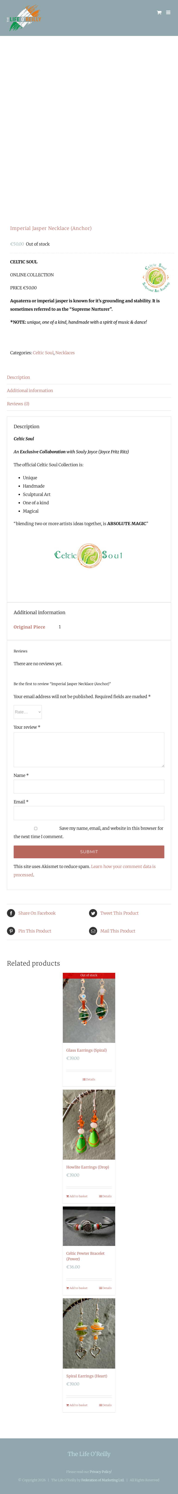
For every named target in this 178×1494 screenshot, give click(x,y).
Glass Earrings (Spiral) (86, 1050)
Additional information (30, 390)
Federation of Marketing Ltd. (102, 1480)
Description (18, 377)
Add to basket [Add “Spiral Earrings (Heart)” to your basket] (79, 1405)
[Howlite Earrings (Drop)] (89, 1125)
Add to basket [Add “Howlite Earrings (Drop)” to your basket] (79, 1196)
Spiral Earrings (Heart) (86, 1376)
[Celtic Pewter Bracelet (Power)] (89, 1226)
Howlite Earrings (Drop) (87, 1167)
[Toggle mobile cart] (159, 12)
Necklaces (65, 352)
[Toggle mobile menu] (168, 12)
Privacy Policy (100, 1472)
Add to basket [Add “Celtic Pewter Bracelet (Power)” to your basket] (79, 1288)
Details (90, 1079)
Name (21, 775)
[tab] (89, 377)
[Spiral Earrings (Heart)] (89, 1333)
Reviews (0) (18, 403)
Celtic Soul (43, 352)
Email (21, 801)
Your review (27, 727)
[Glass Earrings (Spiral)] (89, 1008)
